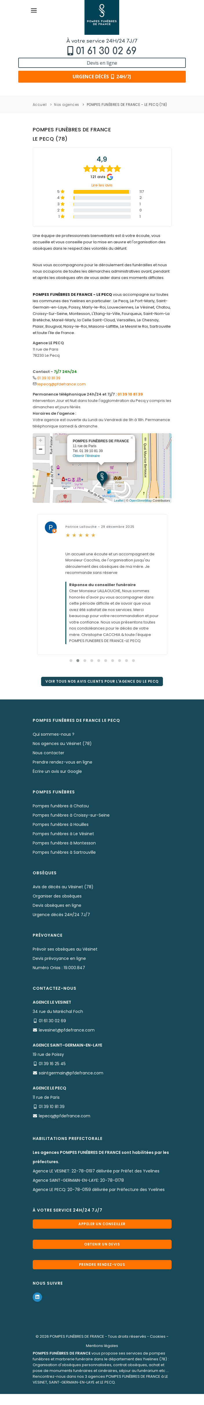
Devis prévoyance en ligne (59, 958)
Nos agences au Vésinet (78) (62, 743)
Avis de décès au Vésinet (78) (63, 887)
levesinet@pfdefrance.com (67, 1030)
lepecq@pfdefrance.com (61, 384)
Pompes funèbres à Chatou (61, 806)
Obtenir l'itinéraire (86, 455)
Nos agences (66, 104)
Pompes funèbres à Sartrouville (64, 852)
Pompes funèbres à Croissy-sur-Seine (71, 815)
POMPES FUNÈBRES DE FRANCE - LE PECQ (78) (127, 104)
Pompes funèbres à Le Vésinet (63, 834)
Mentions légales (102, 1345)
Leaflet (119, 500)
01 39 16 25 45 (52, 1064)
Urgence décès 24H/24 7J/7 (61, 915)
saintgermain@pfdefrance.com (71, 1073)
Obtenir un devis (102, 1244)
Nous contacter (48, 753)
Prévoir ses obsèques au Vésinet (65, 949)
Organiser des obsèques (57, 896)
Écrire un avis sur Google (57, 771)
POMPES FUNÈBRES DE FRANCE (77, 1336)
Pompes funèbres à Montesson (64, 843)
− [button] (40, 449)
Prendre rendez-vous (102, 1264)
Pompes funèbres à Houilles (61, 824)
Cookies (158, 1336)
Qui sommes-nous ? (53, 734)
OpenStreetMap (140, 500)
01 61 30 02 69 (106, 51)
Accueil (40, 104)
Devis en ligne (102, 63)
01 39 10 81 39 (48, 378)
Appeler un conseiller (102, 1223)
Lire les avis (102, 185)
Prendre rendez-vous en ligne (62, 762)
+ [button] (40, 441)
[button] (70, 660)
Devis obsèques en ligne (57, 905)
